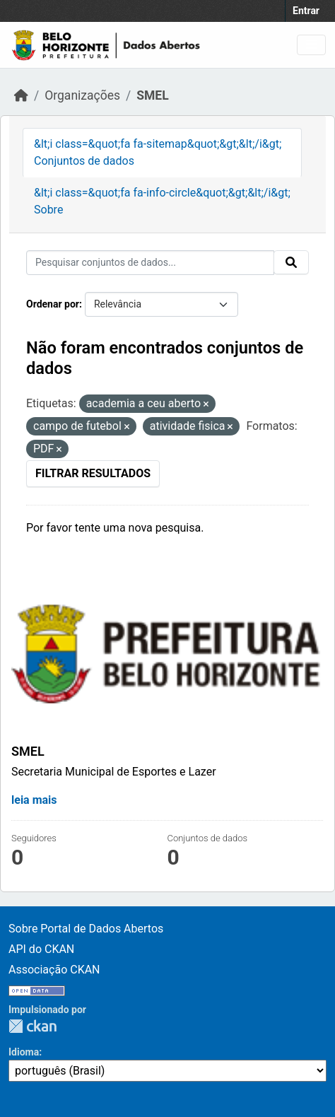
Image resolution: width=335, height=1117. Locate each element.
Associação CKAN (54, 969)
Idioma (23, 1052)
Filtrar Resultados (93, 473)
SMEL (152, 95)
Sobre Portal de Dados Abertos (85, 928)
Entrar (306, 10)
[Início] (21, 95)
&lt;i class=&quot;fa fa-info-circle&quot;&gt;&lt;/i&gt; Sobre (162, 201)
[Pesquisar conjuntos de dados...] (150, 262)
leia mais (34, 800)
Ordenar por (52, 304)
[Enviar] (291, 262)
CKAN (32, 1026)
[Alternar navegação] (311, 45)
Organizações (82, 95)
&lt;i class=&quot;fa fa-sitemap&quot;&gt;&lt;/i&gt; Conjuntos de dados (157, 152)
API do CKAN (41, 949)
